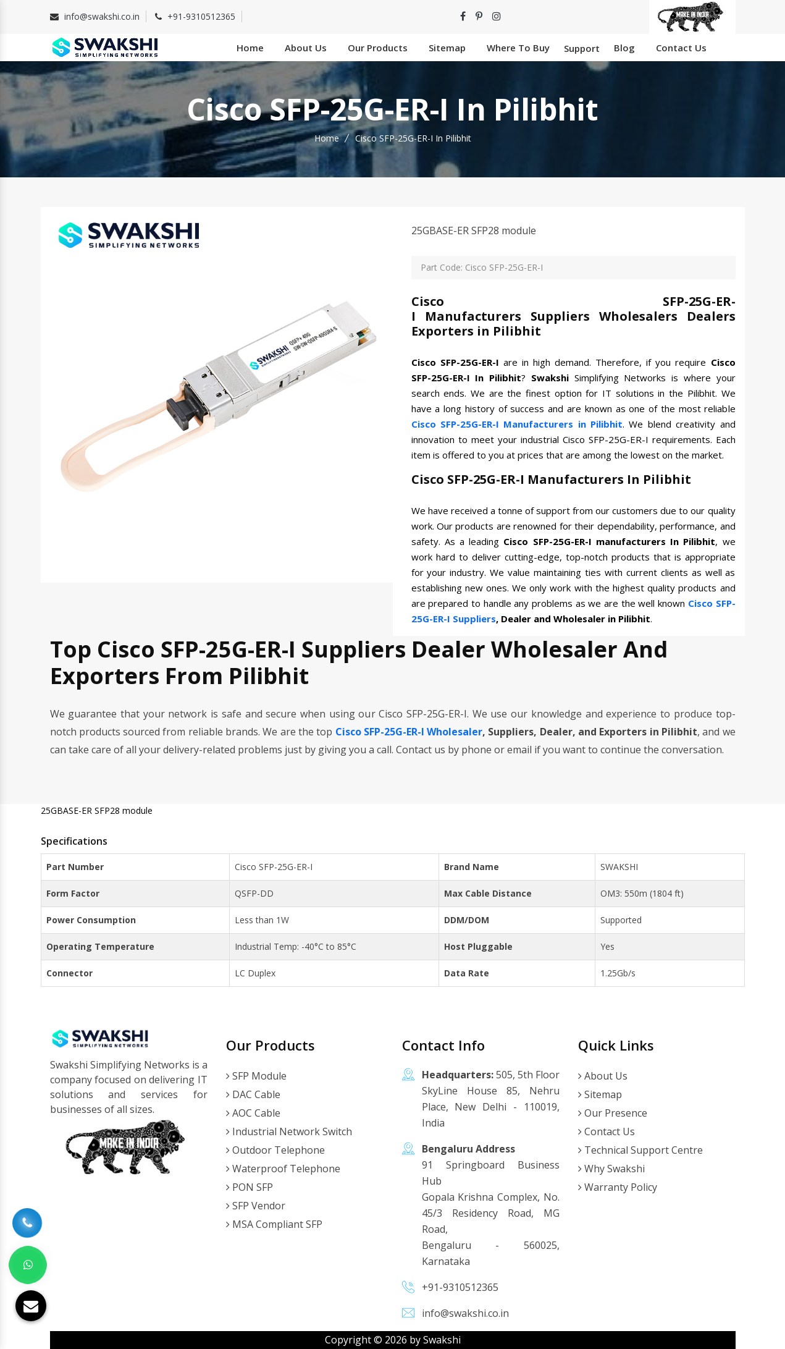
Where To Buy (518, 47)
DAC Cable (253, 1094)
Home (250, 47)
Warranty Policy (617, 1187)
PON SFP (249, 1187)
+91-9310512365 (201, 16)
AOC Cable (253, 1113)
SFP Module (256, 1076)
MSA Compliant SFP (274, 1224)
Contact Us (681, 47)
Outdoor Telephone (275, 1150)
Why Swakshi (611, 1168)
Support (582, 48)
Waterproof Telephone (283, 1168)
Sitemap (447, 47)
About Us (306, 47)
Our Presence (612, 1113)
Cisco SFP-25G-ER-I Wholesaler (409, 731)
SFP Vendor (255, 1205)
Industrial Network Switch (289, 1131)
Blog (624, 47)
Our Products (378, 47)
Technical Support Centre (640, 1150)
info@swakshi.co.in (102, 16)
